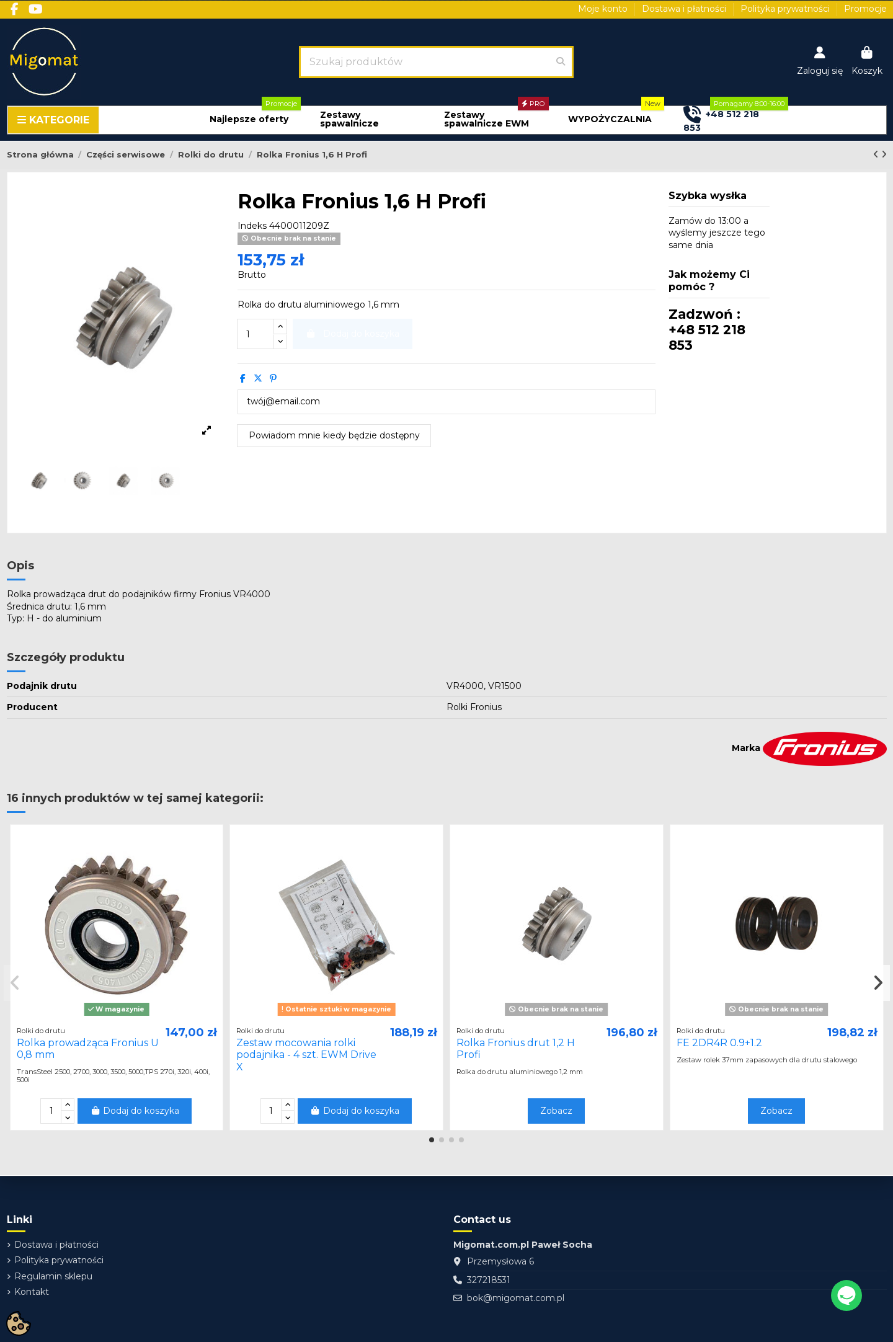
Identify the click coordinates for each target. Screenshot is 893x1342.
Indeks (252, 225)
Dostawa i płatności (685, 8)
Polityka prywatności (786, 8)
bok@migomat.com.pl (515, 1298)
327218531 (488, 1280)
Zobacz (556, 1110)
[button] (249, 119)
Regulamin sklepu (53, 1276)
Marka (746, 747)
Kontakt (31, 1291)
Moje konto (604, 8)
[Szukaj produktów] (561, 62)
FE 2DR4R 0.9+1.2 (719, 1043)
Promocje (865, 8)
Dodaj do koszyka (135, 1110)
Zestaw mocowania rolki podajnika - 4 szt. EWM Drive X (306, 1054)
